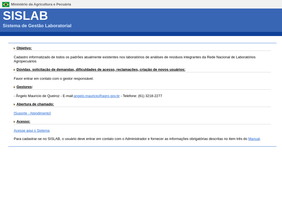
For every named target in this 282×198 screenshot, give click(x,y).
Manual (254, 139)
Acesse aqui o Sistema (32, 130)
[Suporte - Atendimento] (32, 113)
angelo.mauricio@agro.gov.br (97, 96)
